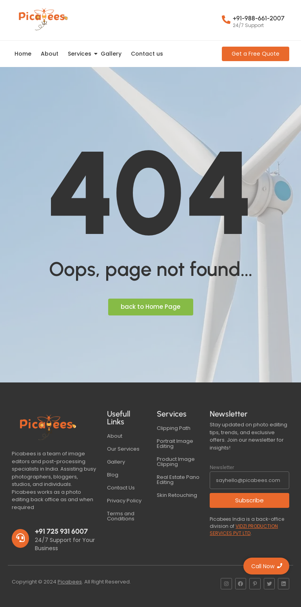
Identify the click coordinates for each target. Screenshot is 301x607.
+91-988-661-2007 (259, 18)
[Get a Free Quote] (255, 54)
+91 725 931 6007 (61, 531)
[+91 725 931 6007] (20, 538)
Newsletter (222, 467)
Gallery (111, 54)
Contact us (147, 54)
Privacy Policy (124, 500)
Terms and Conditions (120, 516)
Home (23, 54)
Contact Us (121, 487)
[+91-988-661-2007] (226, 20)
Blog (112, 474)
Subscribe (249, 500)
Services (81, 54)
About (49, 54)
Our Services (123, 449)
